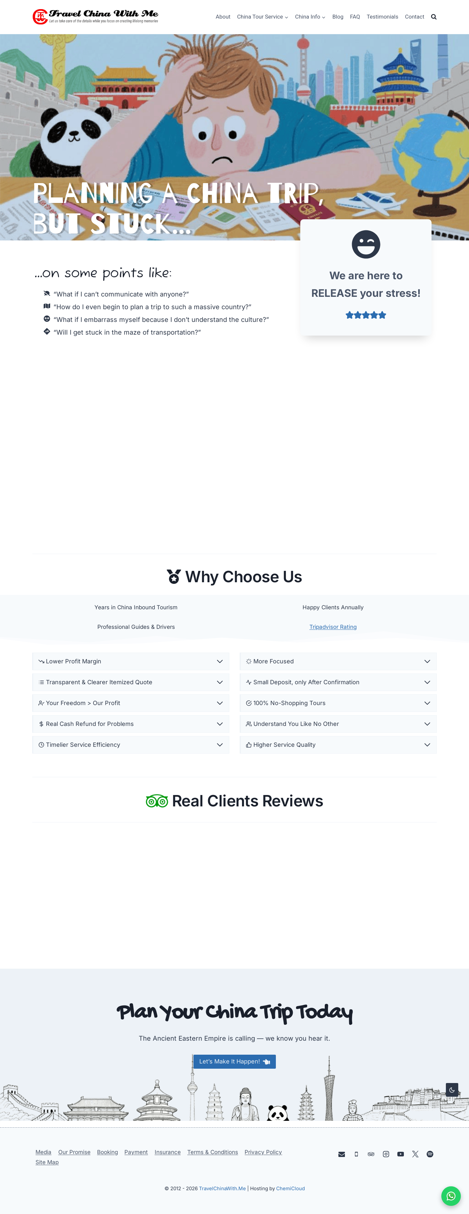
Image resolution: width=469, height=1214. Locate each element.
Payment (136, 1152)
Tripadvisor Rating (333, 628)
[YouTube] (400, 1154)
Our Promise (74, 1152)
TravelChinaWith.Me (222, 1188)
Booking (107, 1152)
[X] (415, 1154)
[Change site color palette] (452, 1090)
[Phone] (356, 1154)
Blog (338, 16)
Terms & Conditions (212, 1152)
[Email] (341, 1154)
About (223, 16)
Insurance (168, 1152)
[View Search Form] (434, 17)
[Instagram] (385, 1154)
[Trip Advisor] (371, 1154)
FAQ (355, 16)
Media (43, 1152)
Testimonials (382, 16)
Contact (414, 16)
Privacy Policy (263, 1152)
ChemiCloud (290, 1188)
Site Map (47, 1162)
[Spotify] (430, 1154)
